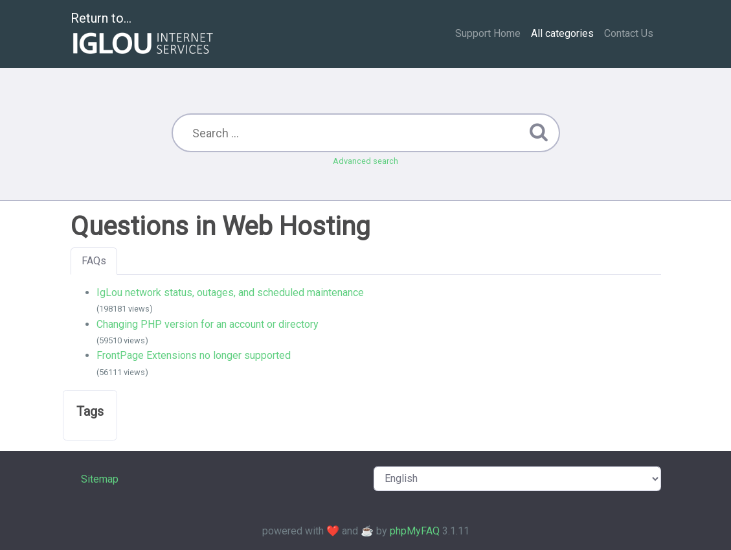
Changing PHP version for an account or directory (207, 324)
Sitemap (99, 479)
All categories (562, 33)
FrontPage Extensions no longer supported (193, 355)
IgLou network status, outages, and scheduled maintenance (230, 292)
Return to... (143, 34)
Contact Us (628, 33)
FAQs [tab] (94, 261)
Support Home (488, 33)
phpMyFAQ (415, 531)
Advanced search (365, 161)
